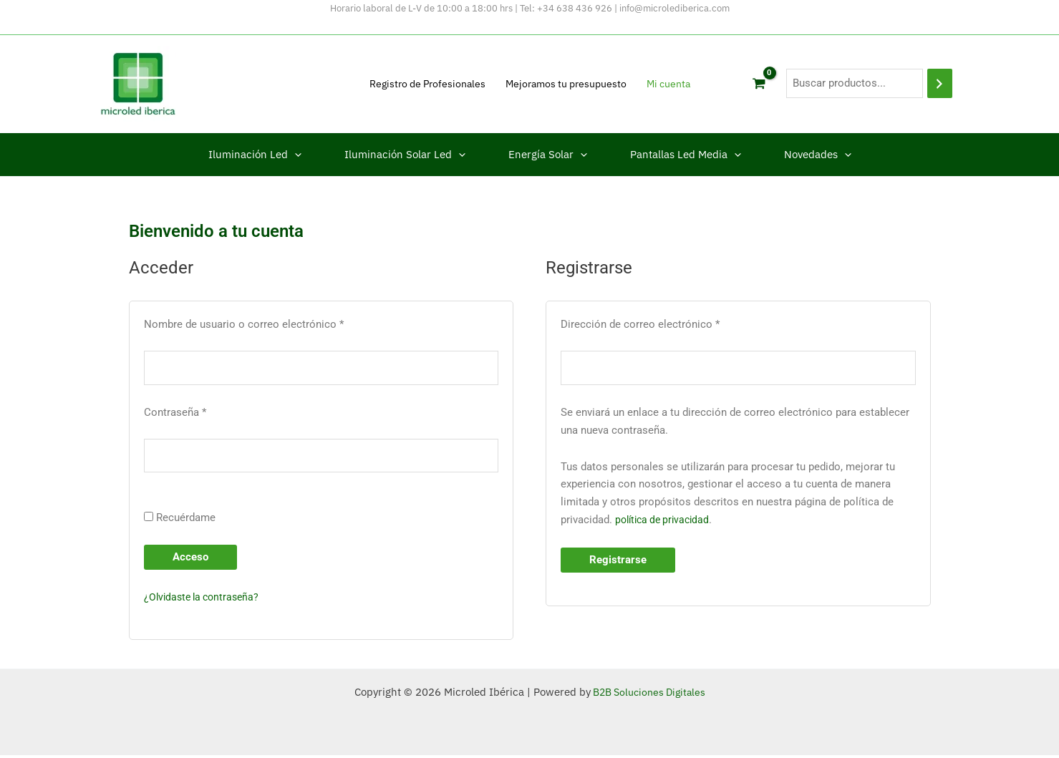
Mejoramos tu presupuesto (566, 83)
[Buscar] (939, 83)
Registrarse (618, 561)
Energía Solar (547, 154)
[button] (294, 154)
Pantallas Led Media (685, 154)
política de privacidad (666, 521)
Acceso (190, 559)
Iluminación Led (254, 154)
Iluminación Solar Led (404, 154)
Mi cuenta (668, 83)
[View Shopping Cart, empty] (759, 84)
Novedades (817, 154)
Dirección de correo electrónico (666, 323)
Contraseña (201, 412)
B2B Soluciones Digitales (648, 694)
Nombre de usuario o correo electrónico (270, 323)
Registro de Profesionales (427, 83)
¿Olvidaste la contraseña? (205, 599)
